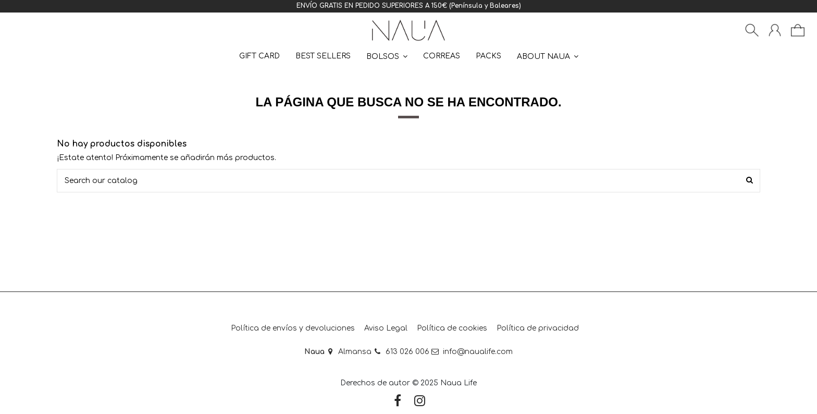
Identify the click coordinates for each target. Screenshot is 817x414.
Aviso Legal (385, 328)
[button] (547, 56)
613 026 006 (407, 352)
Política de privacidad (538, 328)
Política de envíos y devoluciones (293, 328)
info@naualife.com (478, 352)
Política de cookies (452, 328)
